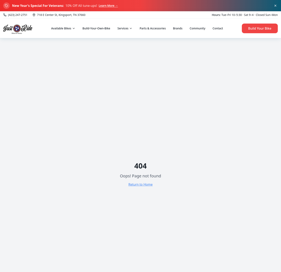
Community (197, 28)
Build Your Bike (259, 28)
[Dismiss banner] (275, 5)
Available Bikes (63, 28)
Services (125, 28)
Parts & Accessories (153, 28)
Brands (177, 28)
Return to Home (140, 184)
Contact (218, 28)
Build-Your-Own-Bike (96, 28)
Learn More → (108, 5)
